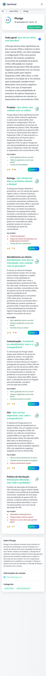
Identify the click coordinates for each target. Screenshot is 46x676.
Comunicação (14, 341)
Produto (11, 107)
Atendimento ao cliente (19, 257)
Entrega (11, 178)
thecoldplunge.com (14, 577)
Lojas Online (13, 11)
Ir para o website (35, 27)
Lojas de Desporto (23, 588)
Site (9, 412)
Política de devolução (18, 476)
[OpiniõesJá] (9, 4)
